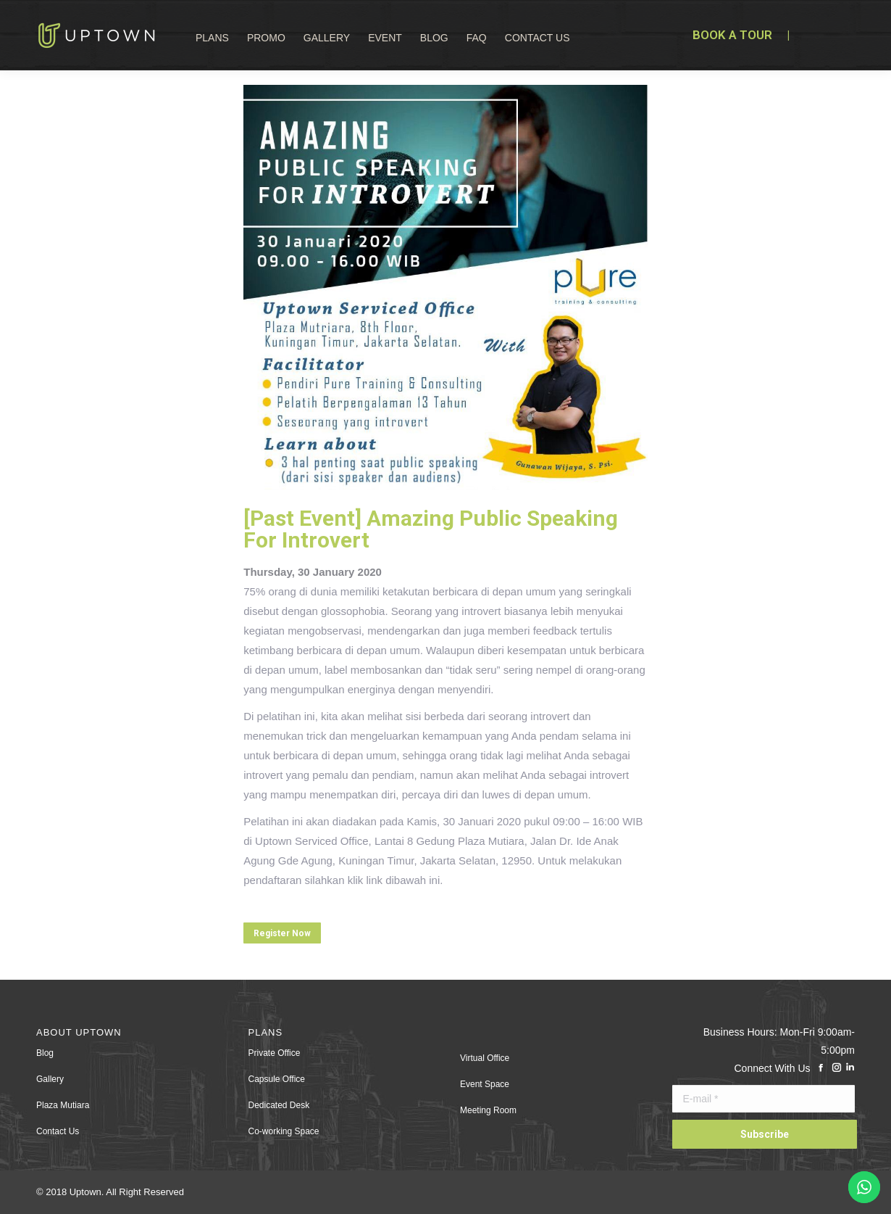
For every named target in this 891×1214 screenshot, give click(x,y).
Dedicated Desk (279, 1105)
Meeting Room (488, 1110)
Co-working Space (283, 1131)
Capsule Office (277, 1079)
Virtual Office (484, 1058)
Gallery (50, 1079)
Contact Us (57, 1131)
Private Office (274, 1053)
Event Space (484, 1084)
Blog (45, 1053)
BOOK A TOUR (732, 35)
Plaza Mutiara (62, 1105)
